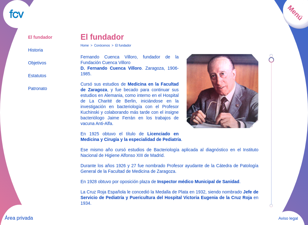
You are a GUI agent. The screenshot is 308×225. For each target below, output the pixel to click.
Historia (35, 50)
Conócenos (102, 45)
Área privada (19, 218)
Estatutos (37, 75)
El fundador (40, 37)
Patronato (37, 88)
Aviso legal (288, 218)
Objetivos (37, 62)
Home (85, 45)
